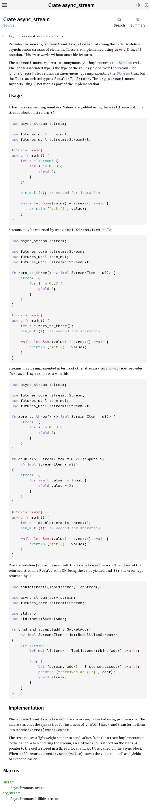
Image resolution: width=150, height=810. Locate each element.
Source (8, 25)
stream (9, 782)
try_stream (12, 793)
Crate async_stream (71, 5)
